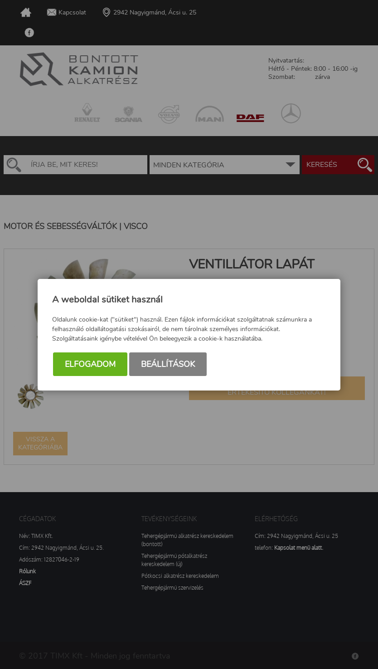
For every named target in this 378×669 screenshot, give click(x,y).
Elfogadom (90, 364)
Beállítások (168, 364)
